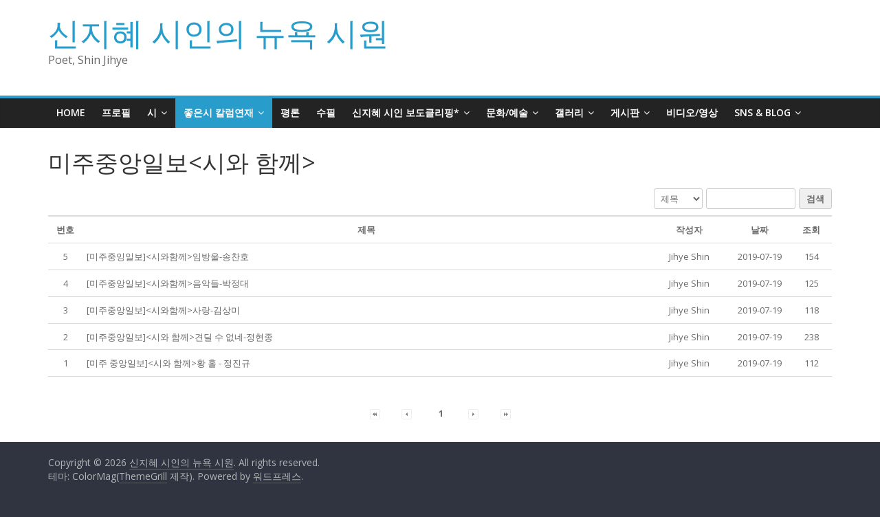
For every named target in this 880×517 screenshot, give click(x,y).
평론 (290, 112)
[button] (689, 256)
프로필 (116, 112)
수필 (326, 112)
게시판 (624, 112)
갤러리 (569, 112)
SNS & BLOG (762, 112)
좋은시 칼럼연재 (219, 112)
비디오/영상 (692, 112)
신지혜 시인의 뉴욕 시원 (218, 32)
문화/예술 (507, 112)
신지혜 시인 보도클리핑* (405, 112)
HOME (70, 112)
